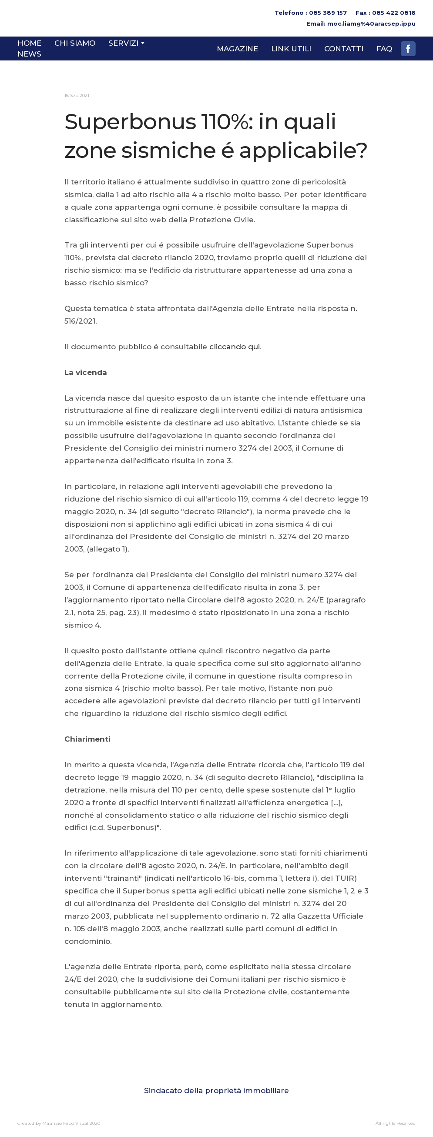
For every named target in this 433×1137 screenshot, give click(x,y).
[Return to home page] (47, 18)
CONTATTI (343, 48)
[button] (408, 48)
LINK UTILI (291, 48)
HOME (29, 43)
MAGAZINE (237, 48)
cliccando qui (234, 346)
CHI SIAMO (74, 43)
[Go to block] (217, 1066)
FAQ (384, 48)
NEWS (29, 54)
